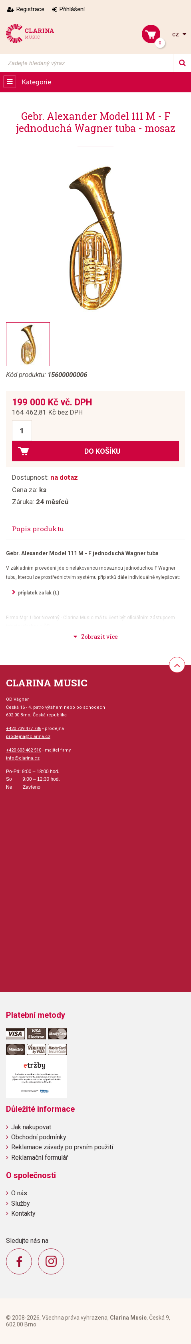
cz (176, 34)
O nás (19, 1193)
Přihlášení (72, 9)
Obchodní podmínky (38, 1137)
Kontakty (23, 1213)
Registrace (30, 9)
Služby (20, 1203)
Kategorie (36, 82)
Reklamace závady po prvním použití (62, 1147)
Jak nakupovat (31, 1127)
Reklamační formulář (39, 1157)
